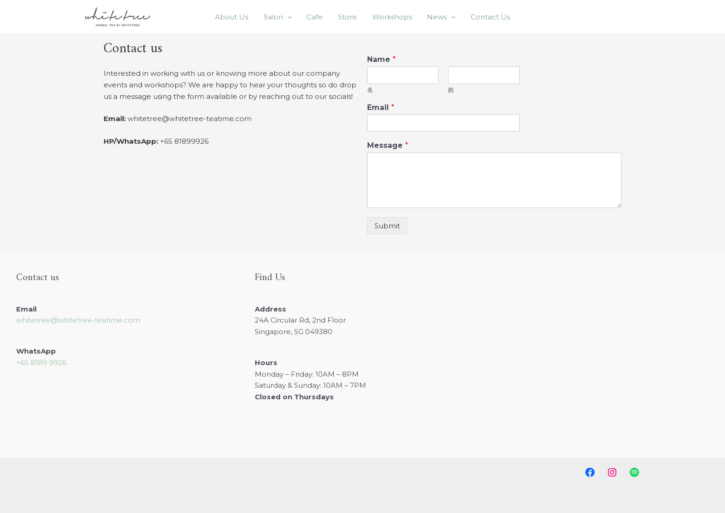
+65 (41, 362)
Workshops (385, 16)
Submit (387, 225)
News (427, 17)
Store (347, 16)
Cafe (321, 16)
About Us (252, 16)
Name (381, 59)
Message (387, 145)
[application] (300, 17)
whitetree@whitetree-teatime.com (78, 320)
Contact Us (470, 16)
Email (380, 107)
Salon (291, 17)
